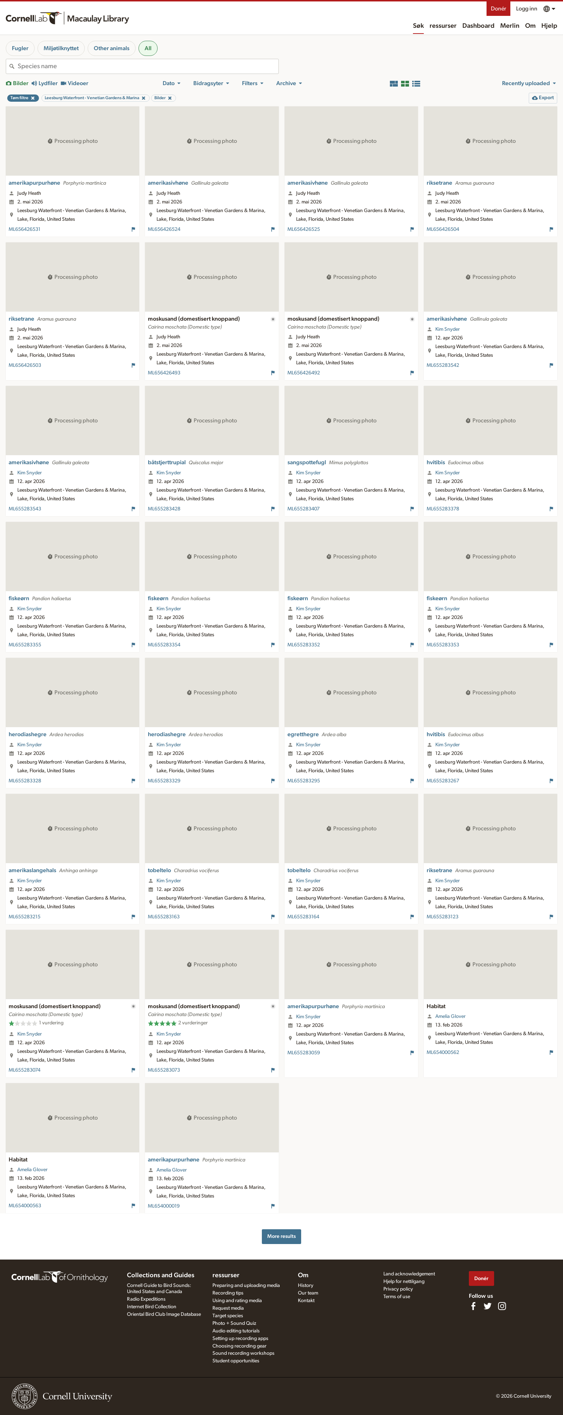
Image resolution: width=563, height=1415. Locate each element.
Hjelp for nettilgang (404, 1281)
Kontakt (306, 1300)
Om (530, 26)
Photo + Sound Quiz (234, 1323)
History (305, 1285)
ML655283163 (164, 916)
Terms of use (396, 1296)
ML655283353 (443, 644)
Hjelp (549, 26)
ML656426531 (24, 229)
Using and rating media (237, 1300)
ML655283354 (164, 644)
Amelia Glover (450, 1016)
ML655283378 (443, 508)
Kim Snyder (447, 329)
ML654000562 (443, 1052)
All (148, 48)
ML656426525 (303, 229)
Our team (308, 1293)
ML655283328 (25, 780)
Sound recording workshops (243, 1353)
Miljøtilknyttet (61, 48)
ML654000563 (25, 1205)
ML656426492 (303, 372)
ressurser (443, 26)
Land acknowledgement (409, 1273)
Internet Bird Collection (151, 1306)
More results (281, 1236)
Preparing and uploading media (246, 1285)
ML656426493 (164, 372)
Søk (418, 26)
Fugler (20, 48)
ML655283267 (443, 780)
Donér (498, 9)
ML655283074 (24, 1070)
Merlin (509, 26)
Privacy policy (398, 1289)
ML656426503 (25, 365)
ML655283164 (303, 916)
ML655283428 (164, 508)
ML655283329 (164, 780)
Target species (227, 1315)
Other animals (111, 48)
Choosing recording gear (239, 1346)
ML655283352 (303, 644)
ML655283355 (25, 644)
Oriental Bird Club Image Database (164, 1314)
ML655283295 (303, 780)
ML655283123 (442, 916)
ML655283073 (164, 1070)
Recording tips (227, 1293)
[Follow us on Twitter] (487, 1306)
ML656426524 (164, 229)
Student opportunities (235, 1360)
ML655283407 (303, 508)
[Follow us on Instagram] (502, 1306)
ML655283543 (25, 508)
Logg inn (526, 9)
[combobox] (148, 66)
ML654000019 (164, 1206)
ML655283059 (303, 1052)
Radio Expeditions (146, 1299)
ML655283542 (443, 365)
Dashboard (478, 26)
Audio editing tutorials (236, 1330)
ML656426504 (443, 229)
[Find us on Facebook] (473, 1306)
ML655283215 (24, 916)
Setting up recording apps (240, 1338)
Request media (228, 1308)
